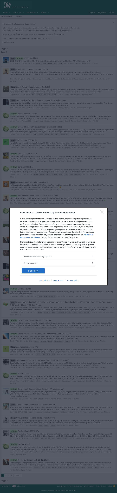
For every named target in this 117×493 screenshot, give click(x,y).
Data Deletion (44, 280)
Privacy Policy (72, 280)
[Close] (102, 212)
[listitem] (58, 256)
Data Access (58, 280)
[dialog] (58, 246)
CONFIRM (34, 271)
